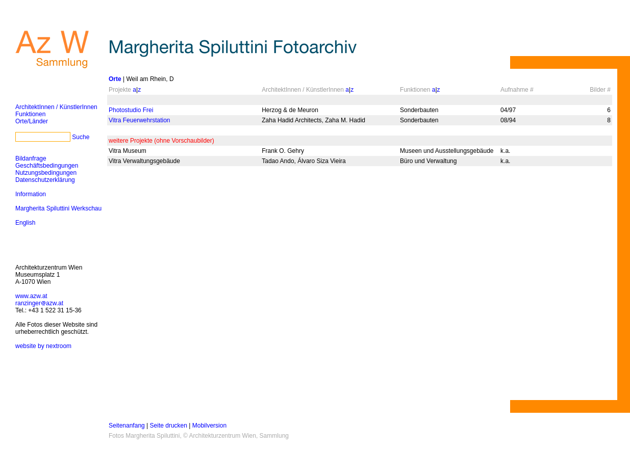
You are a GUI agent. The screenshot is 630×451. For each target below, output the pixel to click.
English (25, 222)
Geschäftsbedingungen (46, 165)
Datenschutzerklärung (45, 179)
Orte (115, 79)
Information (30, 194)
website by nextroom (43, 346)
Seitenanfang (127, 425)
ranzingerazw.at (39, 303)
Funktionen (30, 114)
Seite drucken (168, 425)
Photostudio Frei (131, 110)
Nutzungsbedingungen (46, 172)
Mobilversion (209, 425)
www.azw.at (31, 296)
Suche (80, 137)
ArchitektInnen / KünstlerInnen (56, 107)
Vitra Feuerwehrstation (139, 120)
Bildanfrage (30, 158)
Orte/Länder (31, 121)
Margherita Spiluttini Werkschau (58, 208)
